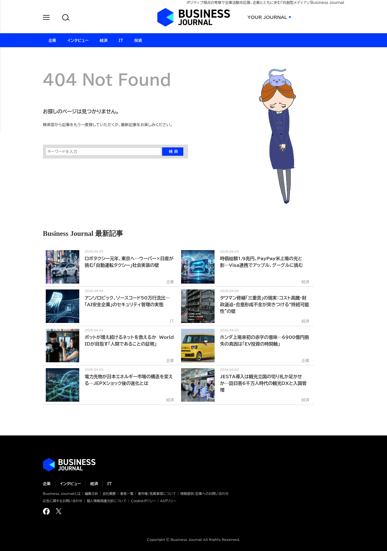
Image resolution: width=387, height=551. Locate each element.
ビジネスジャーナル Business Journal (193, 17)
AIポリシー (168, 500)
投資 (138, 40)
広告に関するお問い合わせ (63, 500)
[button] (46, 18)
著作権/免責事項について (157, 493)
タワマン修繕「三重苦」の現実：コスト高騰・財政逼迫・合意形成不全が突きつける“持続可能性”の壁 (264, 304)
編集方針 (91, 493)
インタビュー (70, 484)
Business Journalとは (62, 493)
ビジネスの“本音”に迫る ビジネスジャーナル (69, 464)
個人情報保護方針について (107, 500)
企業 (47, 484)
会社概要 (109, 493)
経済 (94, 484)
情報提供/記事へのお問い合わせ (204, 493)
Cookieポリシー (143, 500)
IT (109, 484)
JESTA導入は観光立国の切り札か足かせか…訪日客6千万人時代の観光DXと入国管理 (263, 383)
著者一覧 (127, 493)
